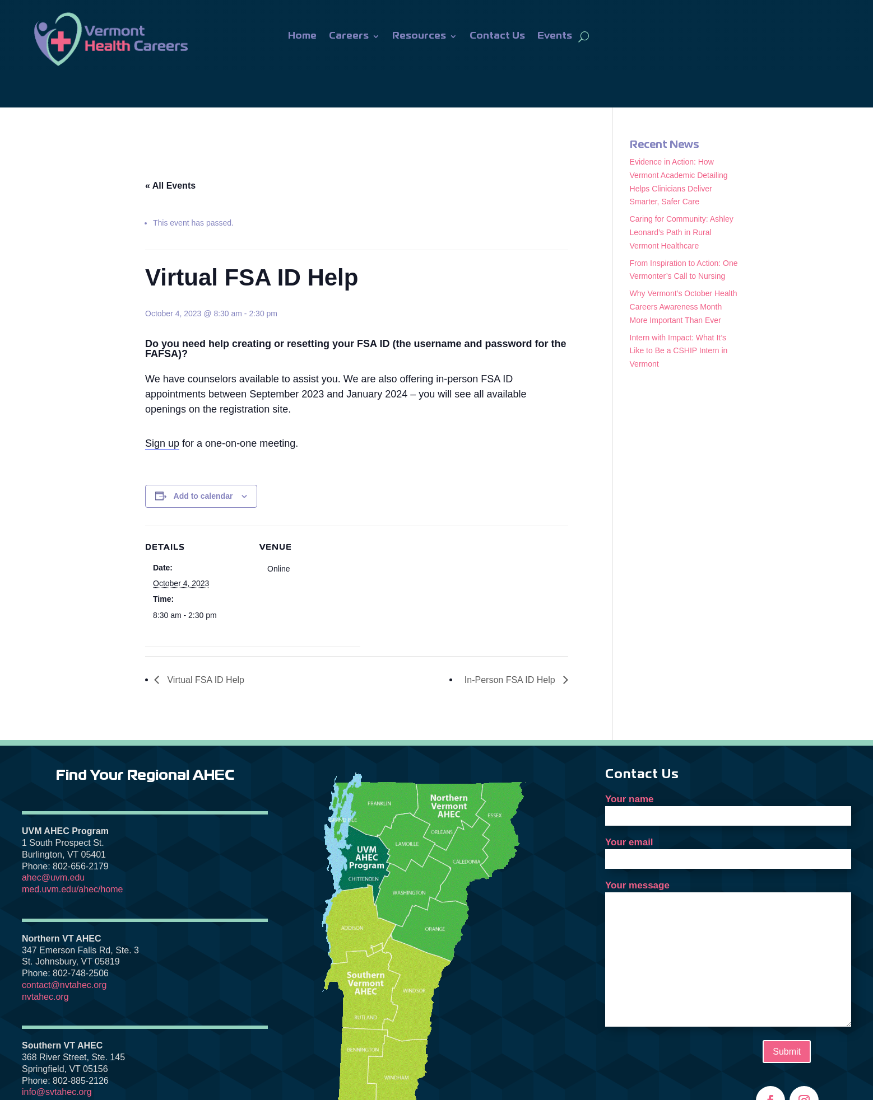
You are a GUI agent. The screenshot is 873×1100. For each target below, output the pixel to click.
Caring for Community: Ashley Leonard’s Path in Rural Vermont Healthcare (681, 198)
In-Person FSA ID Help (511, 645)
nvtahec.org (45, 962)
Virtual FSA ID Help (204, 645)
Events (554, 36)
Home (302, 36)
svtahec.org (45, 1069)
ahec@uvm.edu (53, 843)
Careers (349, 36)
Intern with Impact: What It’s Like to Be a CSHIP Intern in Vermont (679, 316)
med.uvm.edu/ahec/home (72, 854)
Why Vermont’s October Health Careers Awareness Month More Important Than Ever (683, 272)
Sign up (162, 408)
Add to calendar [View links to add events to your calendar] (203, 461)
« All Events (170, 151)
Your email (728, 815)
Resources (419, 36)
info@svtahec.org (57, 1057)
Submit (787, 1017)
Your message (728, 919)
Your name (728, 772)
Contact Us (497, 36)
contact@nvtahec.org (64, 950)
